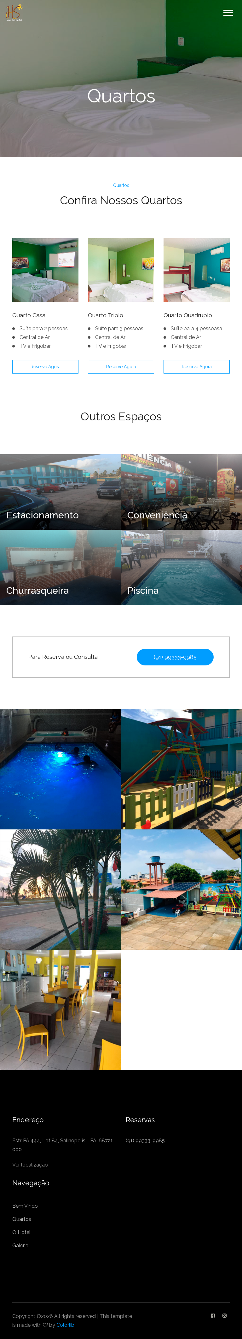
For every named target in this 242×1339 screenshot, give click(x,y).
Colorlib (65, 1325)
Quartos (21, 1219)
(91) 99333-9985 (175, 657)
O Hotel (21, 1232)
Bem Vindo (25, 1206)
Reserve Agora (45, 366)
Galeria (20, 1246)
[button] (227, 11)
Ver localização (30, 1165)
